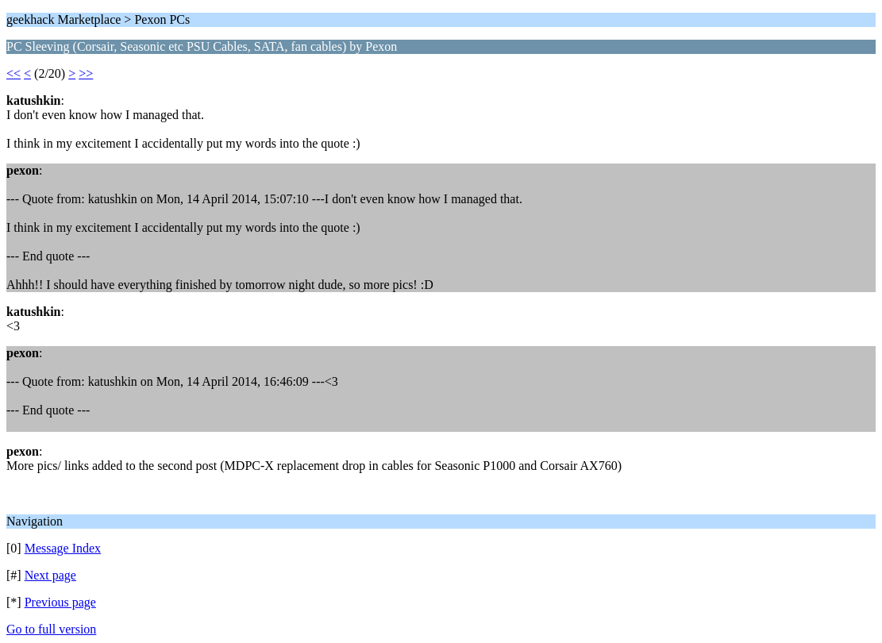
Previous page (60, 602)
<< (13, 73)
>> (86, 73)
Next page (50, 575)
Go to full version (51, 629)
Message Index (63, 548)
